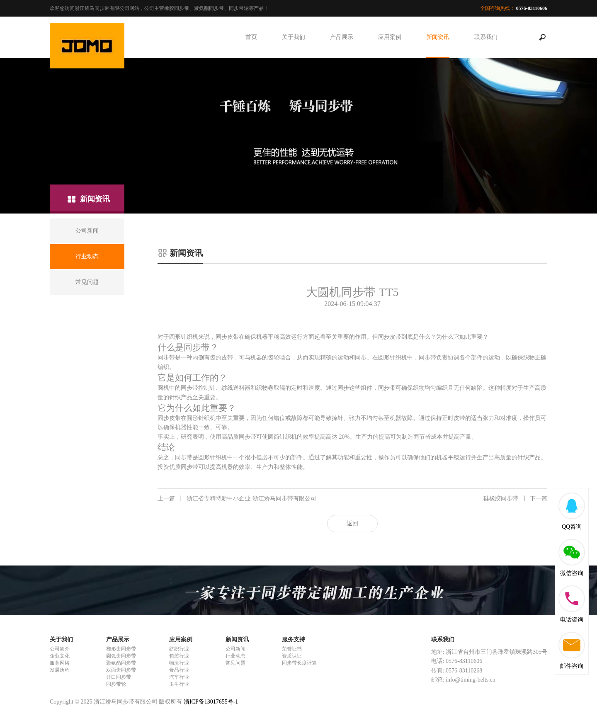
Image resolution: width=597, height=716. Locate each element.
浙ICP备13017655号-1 (211, 702)
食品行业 (179, 670)
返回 (352, 523)
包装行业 (179, 656)
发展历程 (60, 670)
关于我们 (293, 37)
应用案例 (389, 37)
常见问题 (235, 663)
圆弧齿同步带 (121, 656)
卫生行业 (179, 684)
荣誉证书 (292, 649)
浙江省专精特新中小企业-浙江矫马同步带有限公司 (237, 498)
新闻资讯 (437, 37)
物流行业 (179, 663)
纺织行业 (179, 649)
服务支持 (293, 639)
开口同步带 (118, 677)
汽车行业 (179, 677)
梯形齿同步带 (121, 649)
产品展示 (341, 37)
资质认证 (292, 656)
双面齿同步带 (121, 670)
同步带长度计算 (299, 663)
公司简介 (60, 649)
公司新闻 (235, 649)
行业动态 (235, 656)
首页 (251, 37)
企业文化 (60, 656)
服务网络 (60, 663)
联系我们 (486, 37)
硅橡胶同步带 (515, 498)
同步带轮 (116, 684)
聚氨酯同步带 (121, 663)
